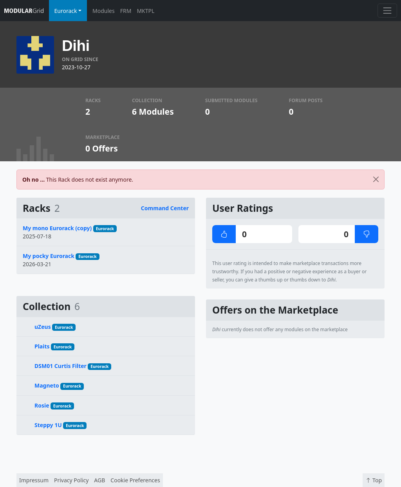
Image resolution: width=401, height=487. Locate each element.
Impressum (34, 480)
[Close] (376, 179)
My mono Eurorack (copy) (57, 228)
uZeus (42, 326)
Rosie (41, 405)
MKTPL (145, 10)
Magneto (46, 385)
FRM (126, 10)
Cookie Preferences (135, 480)
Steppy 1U (48, 425)
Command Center (165, 208)
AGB (99, 480)
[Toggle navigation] (387, 10)
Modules (103, 10)
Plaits (42, 346)
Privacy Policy (71, 480)
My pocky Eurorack (48, 256)
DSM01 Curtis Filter (60, 366)
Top (373, 480)
